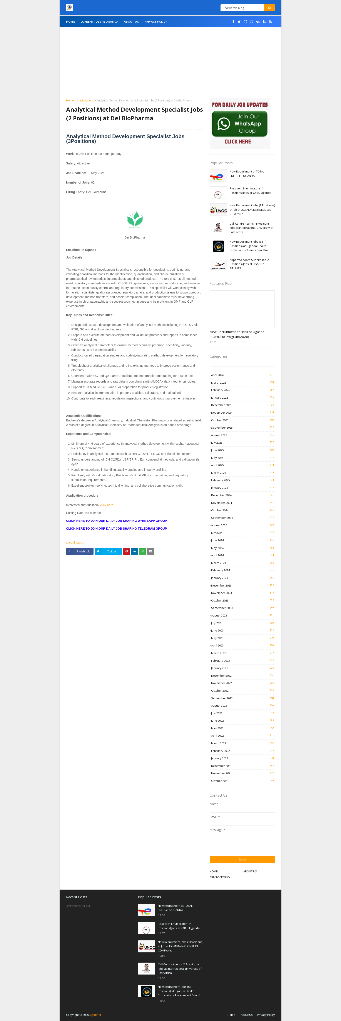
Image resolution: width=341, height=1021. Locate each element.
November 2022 (243, 683)
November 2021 (243, 773)
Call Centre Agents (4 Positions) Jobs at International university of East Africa (251, 228)
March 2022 (243, 743)
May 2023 (243, 638)
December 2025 (243, 405)
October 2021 (243, 781)
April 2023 (243, 645)
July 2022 (243, 713)
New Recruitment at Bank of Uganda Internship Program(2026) (237, 334)
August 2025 (243, 435)
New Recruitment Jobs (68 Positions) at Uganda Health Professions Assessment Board (250, 246)
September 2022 (243, 698)
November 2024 (243, 503)
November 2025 (243, 412)
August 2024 (243, 525)
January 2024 (243, 578)
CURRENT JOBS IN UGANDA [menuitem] (99, 21)
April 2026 (243, 375)
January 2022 (243, 758)
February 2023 (243, 661)
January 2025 (243, 488)
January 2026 (243, 397)
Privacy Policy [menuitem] (156, 21)
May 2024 (243, 548)
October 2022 (243, 691)
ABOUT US (250, 871)
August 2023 (243, 615)
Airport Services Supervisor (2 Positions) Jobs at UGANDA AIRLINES (249, 264)
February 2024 (243, 570)
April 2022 (243, 736)
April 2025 (243, 465)
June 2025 (243, 450)
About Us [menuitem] (131, 21)
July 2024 (243, 533)
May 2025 (243, 458)
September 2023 (243, 608)
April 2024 (243, 555)
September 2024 (243, 518)
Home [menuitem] (70, 21)
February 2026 (243, 390)
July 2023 (243, 623)
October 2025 (243, 420)
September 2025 (243, 427)
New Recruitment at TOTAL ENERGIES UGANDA (247, 173)
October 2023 (243, 600)
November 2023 (243, 593)
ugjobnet (95, 1015)
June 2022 (243, 721)
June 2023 (243, 630)
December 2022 (243, 676)
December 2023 (243, 585)
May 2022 (243, 728)
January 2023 (243, 668)
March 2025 (243, 473)
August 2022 (243, 706)
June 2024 (243, 540)
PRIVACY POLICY (220, 877)
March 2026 (243, 383)
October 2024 (243, 510)
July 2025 (243, 442)
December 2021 (243, 766)
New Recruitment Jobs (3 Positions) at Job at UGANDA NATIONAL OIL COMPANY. (252, 209)
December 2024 (243, 495)
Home (70, 100)
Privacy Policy (266, 1015)
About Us (247, 1015)
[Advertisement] (170, 65)
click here (106, 505)
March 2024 (243, 563)
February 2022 (243, 751)
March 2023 (243, 653)
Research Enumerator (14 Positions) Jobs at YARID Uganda (250, 190)
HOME (214, 871)
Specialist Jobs (85, 100)
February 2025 (243, 480)
